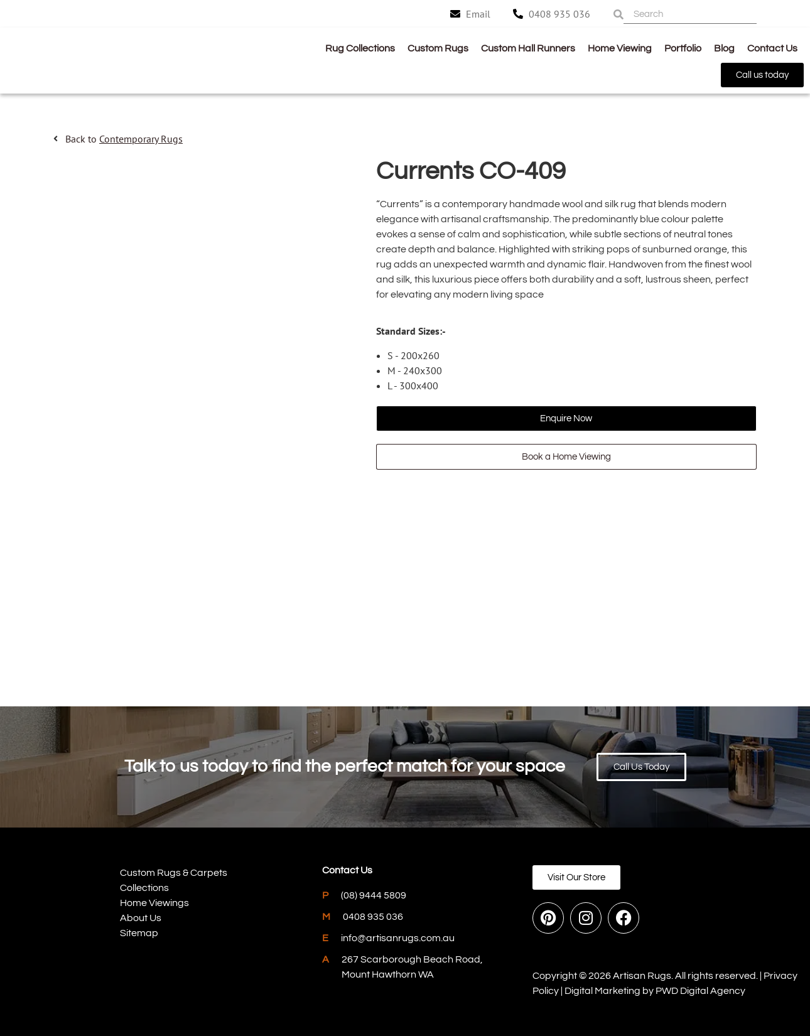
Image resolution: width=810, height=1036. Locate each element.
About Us (140, 918)
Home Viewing (620, 48)
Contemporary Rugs (141, 138)
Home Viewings (154, 903)
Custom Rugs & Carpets (173, 873)
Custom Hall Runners (528, 48)
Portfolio (682, 48)
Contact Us (772, 48)
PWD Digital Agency (700, 991)
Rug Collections (360, 48)
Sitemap (139, 933)
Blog (724, 48)
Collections (144, 888)
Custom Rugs (438, 48)
